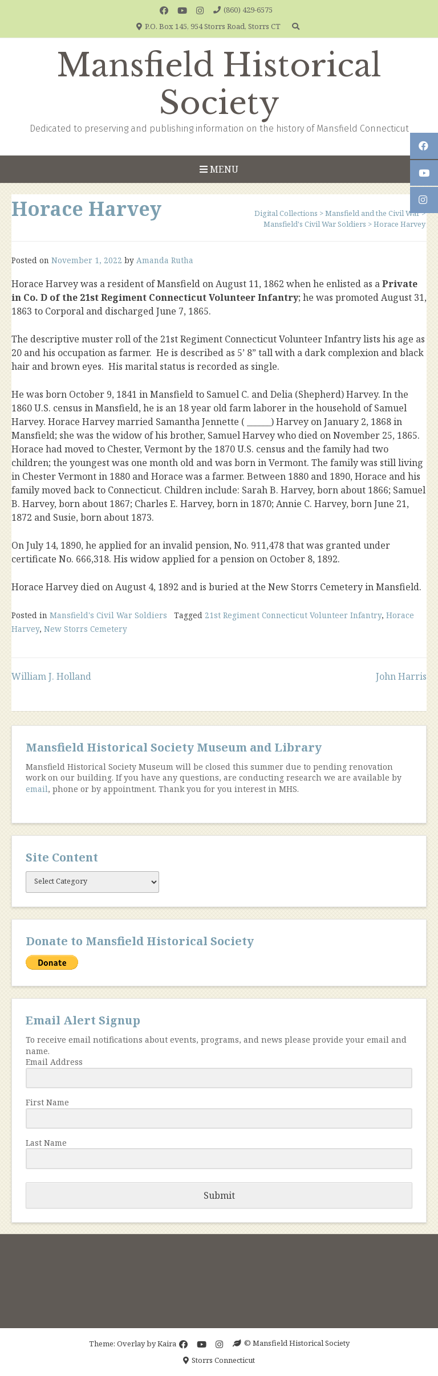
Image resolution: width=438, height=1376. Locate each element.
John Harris (401, 676)
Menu (219, 169)
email (37, 788)
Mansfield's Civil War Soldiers (108, 615)
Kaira (166, 1343)
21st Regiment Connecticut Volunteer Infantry (293, 615)
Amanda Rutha (164, 260)
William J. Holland (51, 676)
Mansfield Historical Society (219, 84)
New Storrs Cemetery (85, 628)
